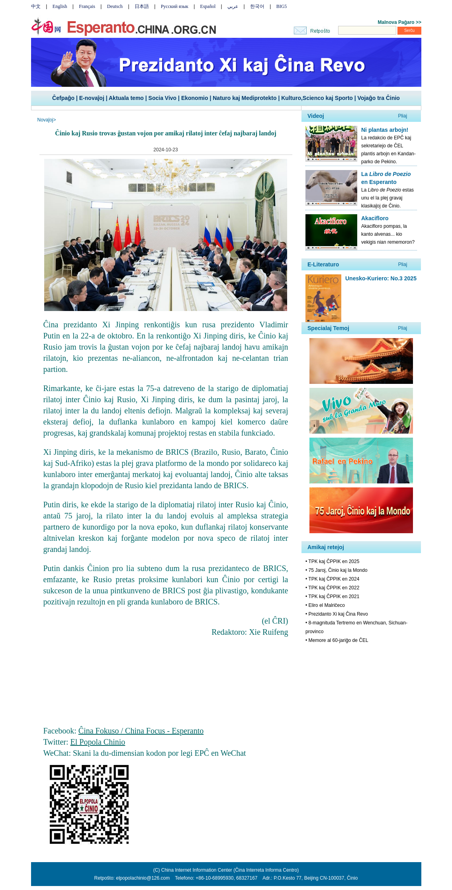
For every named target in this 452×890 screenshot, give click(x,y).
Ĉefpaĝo (63, 98)
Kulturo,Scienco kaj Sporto (317, 98)
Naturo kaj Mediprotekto (244, 98)
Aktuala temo (126, 98)
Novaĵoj (45, 120)
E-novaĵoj (91, 98)
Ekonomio (194, 98)
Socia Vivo (163, 98)
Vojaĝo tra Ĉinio (379, 98)
